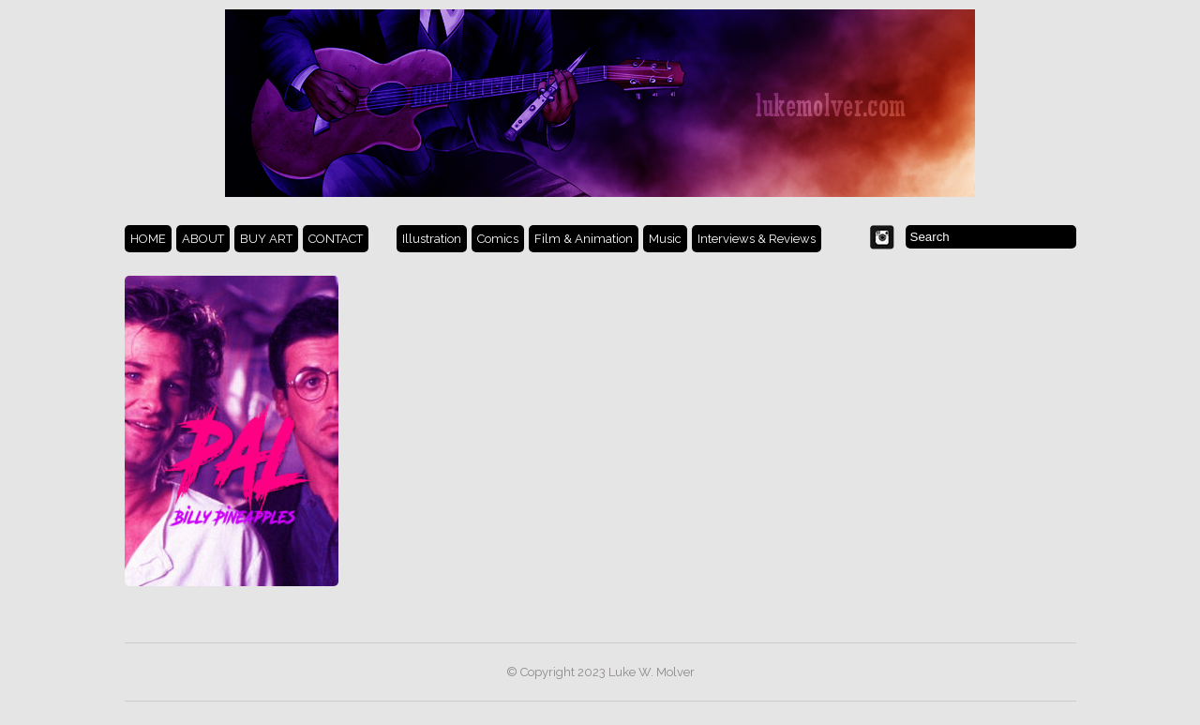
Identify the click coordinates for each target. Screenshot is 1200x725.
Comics (497, 239)
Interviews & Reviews (757, 239)
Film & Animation (583, 239)
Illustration (431, 239)
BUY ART (266, 239)
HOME (148, 239)
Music (665, 239)
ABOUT (203, 239)
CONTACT (335, 239)
